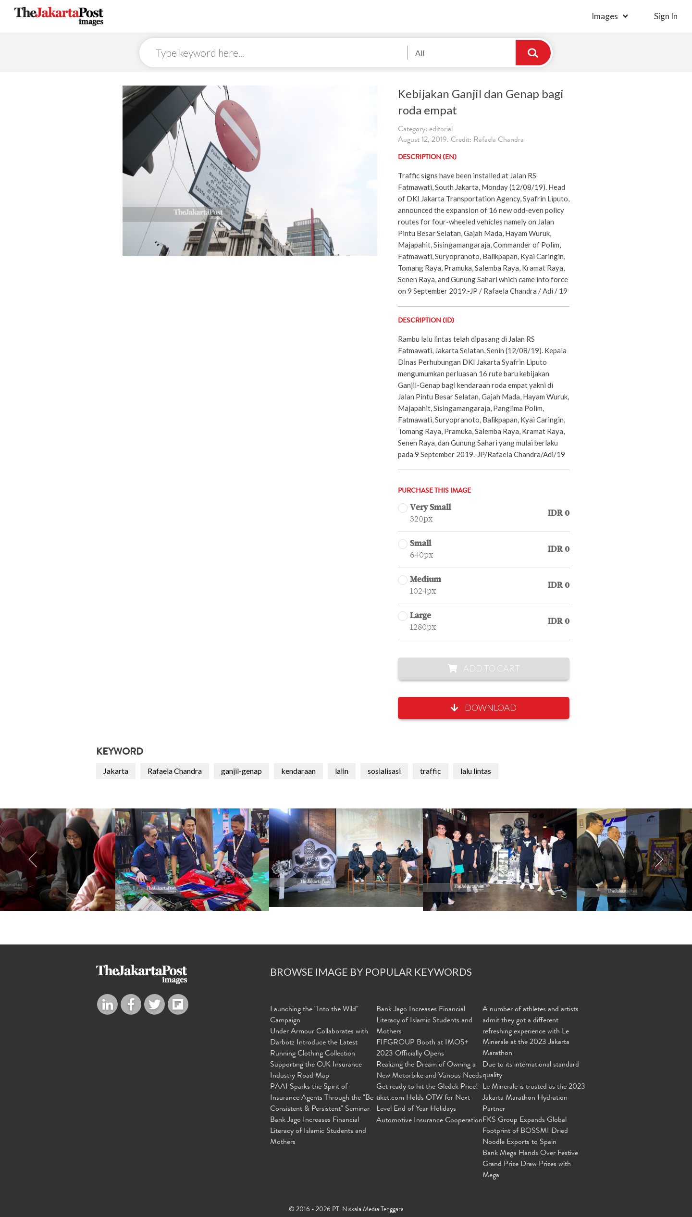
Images (605, 16)
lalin (341, 771)
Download (484, 708)
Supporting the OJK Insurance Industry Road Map (316, 1070)
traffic (430, 771)
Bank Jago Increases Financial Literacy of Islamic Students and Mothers (318, 1131)
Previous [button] (33, 860)
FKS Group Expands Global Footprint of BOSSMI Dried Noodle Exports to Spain (525, 1131)
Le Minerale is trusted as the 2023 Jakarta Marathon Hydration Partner (533, 1098)
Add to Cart (483, 668)
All (419, 52)
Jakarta (115, 771)
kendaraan (298, 771)
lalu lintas (475, 771)
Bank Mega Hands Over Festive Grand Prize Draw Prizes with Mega (530, 1164)
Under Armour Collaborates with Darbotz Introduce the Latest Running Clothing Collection (319, 1043)
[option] (346, 858)
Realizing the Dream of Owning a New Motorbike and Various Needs (429, 1070)
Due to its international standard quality (530, 1070)
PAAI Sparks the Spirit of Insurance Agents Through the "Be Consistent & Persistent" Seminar (321, 1098)
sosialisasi (384, 771)
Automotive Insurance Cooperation (429, 1120)
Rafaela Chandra (175, 771)
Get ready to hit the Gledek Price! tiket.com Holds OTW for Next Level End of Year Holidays (427, 1098)
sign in (666, 16)
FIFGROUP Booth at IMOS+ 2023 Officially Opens (422, 1048)
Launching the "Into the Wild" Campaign (314, 1015)
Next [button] (659, 860)
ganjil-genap (241, 771)
